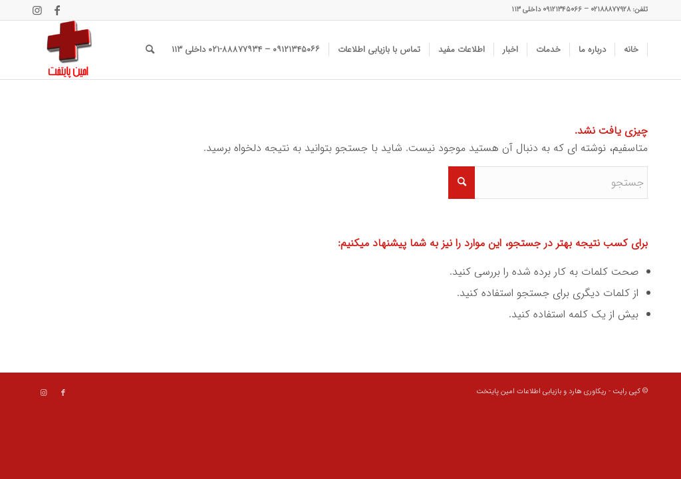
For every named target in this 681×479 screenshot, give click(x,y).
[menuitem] (631, 50)
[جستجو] (150, 50)
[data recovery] (62, 50)
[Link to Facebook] (57, 10)
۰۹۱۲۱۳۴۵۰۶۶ (562, 9)
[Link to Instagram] (37, 10)
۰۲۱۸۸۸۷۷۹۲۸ (610, 9)
